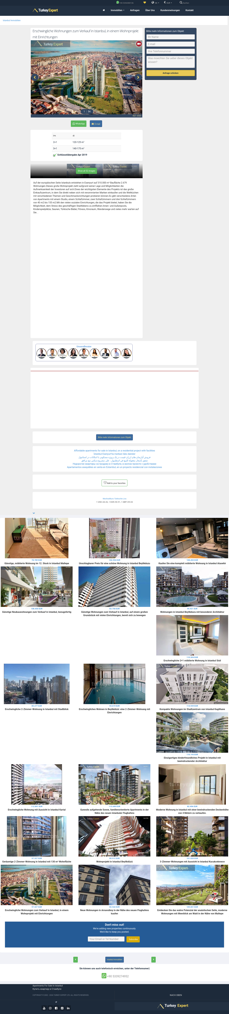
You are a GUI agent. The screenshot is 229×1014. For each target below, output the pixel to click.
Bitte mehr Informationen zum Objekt (114, 437)
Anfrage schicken (171, 73)
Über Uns (150, 10)
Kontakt (190, 10)
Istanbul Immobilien (12, 20)
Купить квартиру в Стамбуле (47, 989)
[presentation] (34, 77)
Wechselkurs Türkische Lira (114, 498)
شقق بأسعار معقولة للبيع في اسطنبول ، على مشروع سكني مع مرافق (114, 460)
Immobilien (117, 10)
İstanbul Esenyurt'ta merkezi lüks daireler (114, 454)
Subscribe (133, 939)
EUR (168, 2)
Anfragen (135, 10)
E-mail (96, 124)
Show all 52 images (86, 171)
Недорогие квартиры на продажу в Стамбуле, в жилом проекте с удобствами (114, 463)
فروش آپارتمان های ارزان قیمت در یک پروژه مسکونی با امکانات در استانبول (114, 457)
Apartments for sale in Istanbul (48, 985)
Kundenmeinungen (170, 10)
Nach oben (176, 995)
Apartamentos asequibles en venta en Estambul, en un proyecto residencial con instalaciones (114, 467)
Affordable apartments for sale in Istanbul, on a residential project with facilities (114, 450)
